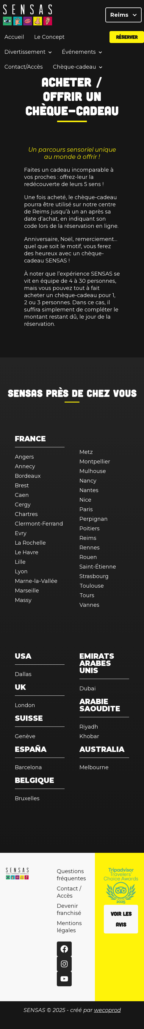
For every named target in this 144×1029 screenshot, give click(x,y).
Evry (20, 533)
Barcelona (28, 767)
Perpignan (93, 519)
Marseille (27, 590)
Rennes (89, 547)
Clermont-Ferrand (39, 523)
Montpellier (94, 461)
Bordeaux (28, 476)
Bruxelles (27, 798)
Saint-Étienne (97, 566)
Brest (22, 485)
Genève (25, 736)
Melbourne (94, 767)
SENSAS (25, 393)
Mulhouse (92, 471)
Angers (24, 457)
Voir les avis (121, 919)
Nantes (88, 490)
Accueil (14, 37)
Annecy (25, 466)
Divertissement (25, 52)
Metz (86, 452)
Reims (123, 15)
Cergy (23, 504)
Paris (86, 509)
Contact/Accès (23, 67)
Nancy (87, 480)
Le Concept (49, 37)
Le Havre (26, 552)
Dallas (23, 674)
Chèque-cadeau (74, 67)
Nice (85, 500)
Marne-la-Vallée (36, 581)
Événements (79, 52)
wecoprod (107, 1010)
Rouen (88, 557)
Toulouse (91, 586)
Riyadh (88, 727)
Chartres (26, 514)
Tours (86, 595)
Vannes (89, 605)
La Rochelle (30, 543)
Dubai (87, 688)
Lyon (21, 571)
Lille (20, 562)
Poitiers (89, 528)
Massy (23, 600)
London (25, 705)
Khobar (89, 736)
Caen (22, 495)
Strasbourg (94, 576)
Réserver (126, 37)
